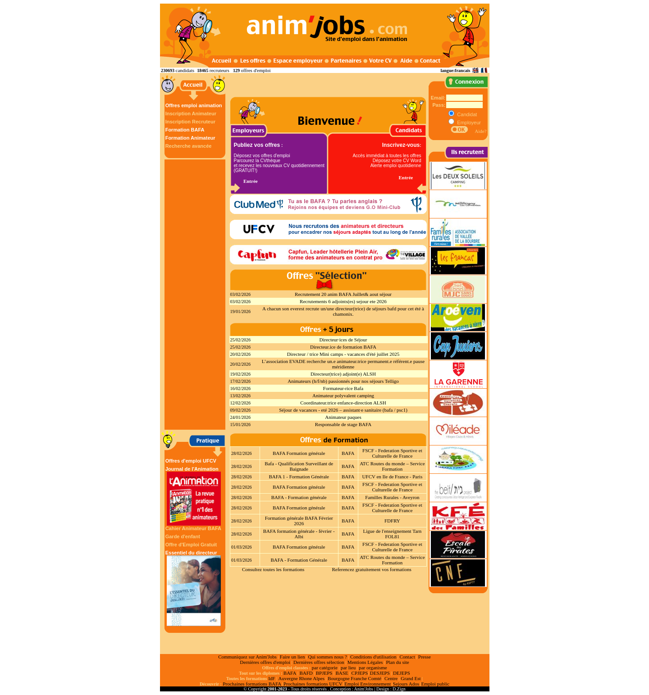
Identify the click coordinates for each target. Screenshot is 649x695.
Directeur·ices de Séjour (343, 339)
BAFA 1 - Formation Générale (299, 476)
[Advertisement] (196, 294)
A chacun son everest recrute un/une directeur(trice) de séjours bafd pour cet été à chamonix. (343, 311)
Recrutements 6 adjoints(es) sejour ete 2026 (343, 301)
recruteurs (219, 70)
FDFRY (392, 520)
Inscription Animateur (190, 113)
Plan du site (397, 662)
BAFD (305, 673)
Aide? (480, 131)
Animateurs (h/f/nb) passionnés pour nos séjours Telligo (343, 381)
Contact (407, 656)
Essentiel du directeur (193, 588)
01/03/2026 (241, 547)
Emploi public (435, 683)
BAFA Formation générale (299, 453)
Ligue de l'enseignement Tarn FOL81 (392, 533)
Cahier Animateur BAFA (193, 528)
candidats (185, 70)
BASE (341, 673)
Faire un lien (292, 656)
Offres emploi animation (193, 105)
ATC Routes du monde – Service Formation (392, 466)
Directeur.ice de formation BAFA (343, 347)
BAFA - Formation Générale (299, 560)
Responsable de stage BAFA (343, 424)
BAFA (348, 453)
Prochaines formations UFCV (313, 683)
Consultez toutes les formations (273, 569)
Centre (391, 678)
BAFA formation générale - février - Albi (299, 533)
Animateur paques (343, 417)
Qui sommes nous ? (327, 656)
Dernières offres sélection (318, 662)
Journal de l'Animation (193, 496)
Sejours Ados (406, 683)
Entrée (250, 181)
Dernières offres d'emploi (265, 662)
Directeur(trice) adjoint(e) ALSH (343, 374)
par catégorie (325, 667)
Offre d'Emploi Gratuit (191, 544)
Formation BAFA (185, 129)
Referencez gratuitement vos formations (371, 569)
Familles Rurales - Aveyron (392, 497)
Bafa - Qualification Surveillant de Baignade (299, 466)
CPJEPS (360, 673)
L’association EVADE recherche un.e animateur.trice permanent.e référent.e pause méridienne (343, 364)
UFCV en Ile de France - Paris (392, 476)
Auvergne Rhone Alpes (301, 678)
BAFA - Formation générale (299, 497)
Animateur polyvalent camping (343, 395)
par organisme (373, 667)
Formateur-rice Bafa (343, 388)
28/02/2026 (241, 453)
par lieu (348, 667)
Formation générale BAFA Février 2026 (299, 520)
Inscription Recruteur (190, 121)
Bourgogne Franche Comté (354, 678)
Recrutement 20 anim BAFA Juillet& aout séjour (343, 294)
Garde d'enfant (182, 536)
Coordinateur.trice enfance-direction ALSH (343, 402)
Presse (424, 656)
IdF (271, 678)
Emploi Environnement (367, 683)
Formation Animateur (190, 138)
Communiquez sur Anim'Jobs (247, 656)
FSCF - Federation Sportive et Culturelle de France (392, 453)
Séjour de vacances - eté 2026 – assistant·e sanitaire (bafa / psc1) (343, 410)
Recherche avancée (188, 146)
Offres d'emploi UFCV (190, 460)
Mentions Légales (365, 662)
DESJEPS (380, 673)
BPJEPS (324, 673)
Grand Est (410, 678)
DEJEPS (401, 673)
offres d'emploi (255, 70)
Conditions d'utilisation (373, 656)
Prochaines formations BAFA (252, 683)
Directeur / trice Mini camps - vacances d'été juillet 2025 (343, 354)
